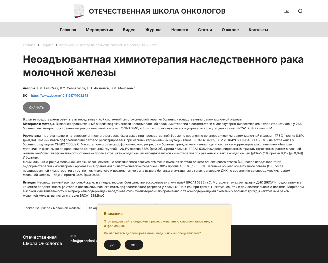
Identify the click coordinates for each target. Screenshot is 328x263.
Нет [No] (134, 245)
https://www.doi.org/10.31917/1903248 (59, 95)
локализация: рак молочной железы (53, 208)
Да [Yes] (112, 245)
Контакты (258, 29)
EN (286, 11)
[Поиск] (300, 11)
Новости (179, 29)
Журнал (153, 29)
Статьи (205, 29)
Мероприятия (99, 29)
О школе (230, 29)
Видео (129, 29)
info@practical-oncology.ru (93, 241)
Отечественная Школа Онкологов (150, 11)
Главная (68, 29)
